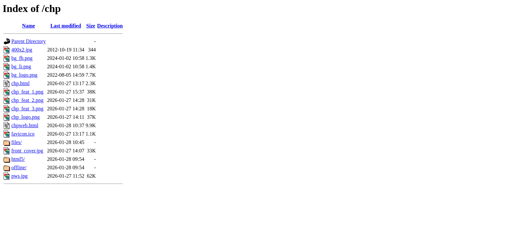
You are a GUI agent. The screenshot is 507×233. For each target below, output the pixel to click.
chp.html (20, 83)
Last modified (65, 25)
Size (90, 25)
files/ (16, 142)
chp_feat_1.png (27, 91)
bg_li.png (21, 66)
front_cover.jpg (27, 150)
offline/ (19, 167)
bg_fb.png (21, 58)
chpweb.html (24, 125)
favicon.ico (23, 134)
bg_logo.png (24, 75)
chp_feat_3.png (27, 108)
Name (28, 25)
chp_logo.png (25, 117)
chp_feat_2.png (27, 100)
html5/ (18, 159)
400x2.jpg (21, 49)
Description (110, 25)
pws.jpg (19, 176)
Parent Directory (28, 41)
